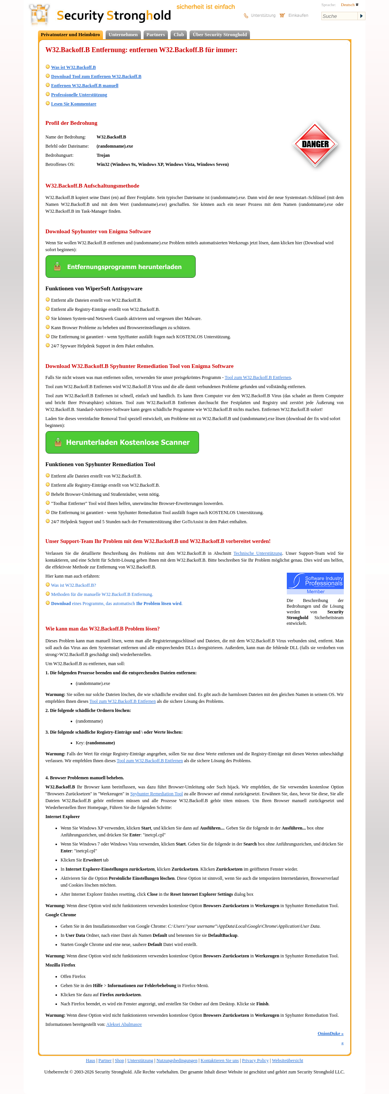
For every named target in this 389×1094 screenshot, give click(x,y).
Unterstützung (140, 1060)
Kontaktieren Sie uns (220, 1060)
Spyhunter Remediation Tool (156, 793)
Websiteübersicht (287, 1060)
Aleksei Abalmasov (124, 1024)
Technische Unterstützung (258, 553)
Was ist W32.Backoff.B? (73, 585)
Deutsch (350, 4)
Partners (156, 34)
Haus (90, 1060)
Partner (105, 1060)
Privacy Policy (255, 1060)
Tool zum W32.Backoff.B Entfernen (258, 377)
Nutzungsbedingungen (177, 1060)
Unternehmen (123, 34)
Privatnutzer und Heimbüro (70, 34)
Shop (119, 1060)
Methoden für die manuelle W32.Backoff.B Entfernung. (102, 594)
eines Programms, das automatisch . (117, 603)
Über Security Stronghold (220, 34)
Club (179, 34)
